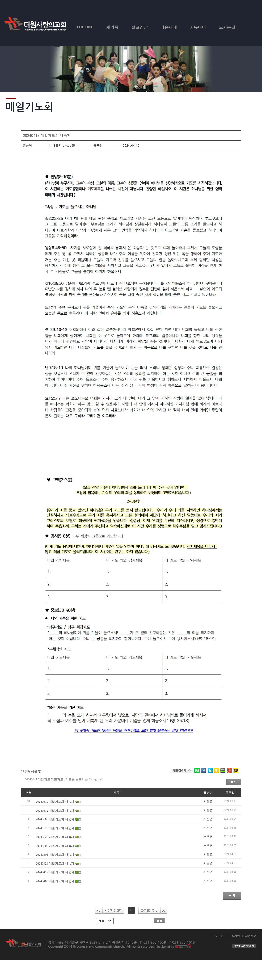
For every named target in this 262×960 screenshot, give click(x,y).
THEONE (84, 27)
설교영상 (139, 27)
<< (98, 910)
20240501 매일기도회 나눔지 (58, 854)
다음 (149, 910)
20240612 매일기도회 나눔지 (58, 810)
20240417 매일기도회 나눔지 (58, 872)
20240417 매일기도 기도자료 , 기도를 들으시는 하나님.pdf (64, 779)
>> (163, 910)
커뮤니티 (198, 27)
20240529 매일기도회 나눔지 (58, 828)
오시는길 (227, 27)
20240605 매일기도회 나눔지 (58, 819)
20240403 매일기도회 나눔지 (58, 881)
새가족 (112, 27)
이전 (113, 910)
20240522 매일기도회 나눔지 (58, 837)
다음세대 (168, 27)
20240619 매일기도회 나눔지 (58, 801)
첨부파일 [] (33, 771)
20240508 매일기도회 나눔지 (58, 846)
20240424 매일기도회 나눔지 (58, 863)
